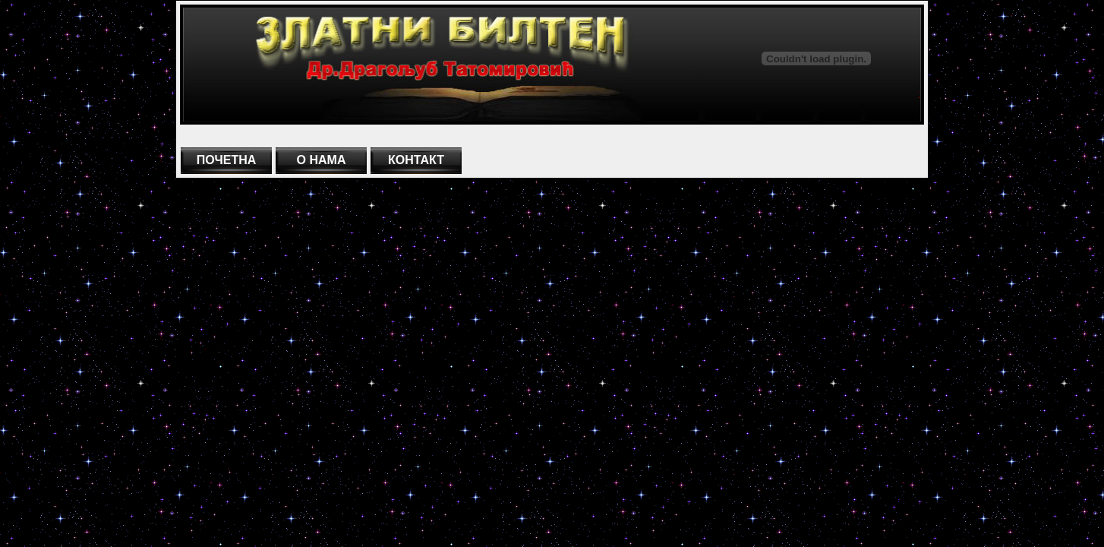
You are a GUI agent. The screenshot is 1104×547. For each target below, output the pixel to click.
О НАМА (321, 159)
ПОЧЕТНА (227, 159)
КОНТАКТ (416, 159)
